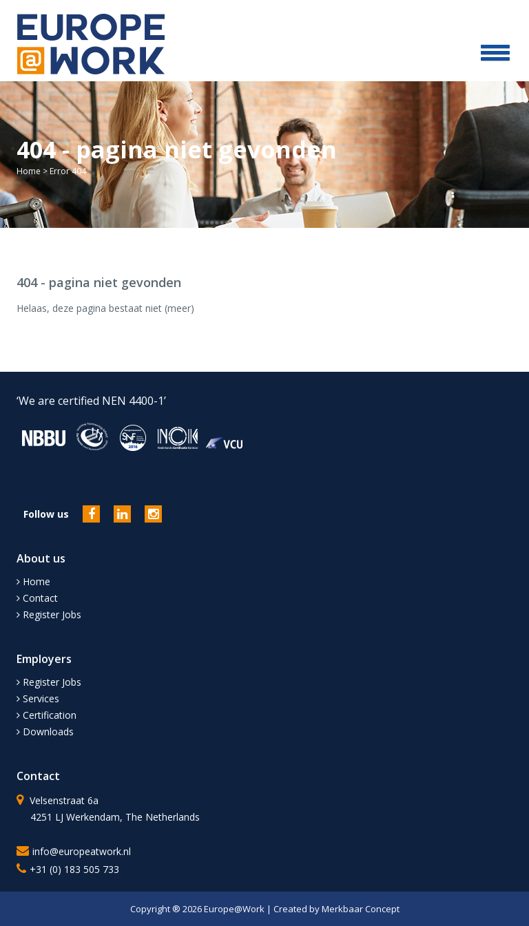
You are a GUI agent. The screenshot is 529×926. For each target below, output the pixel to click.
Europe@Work (235, 909)
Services (38, 698)
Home (29, 171)
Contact (37, 597)
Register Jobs (49, 614)
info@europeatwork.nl (81, 851)
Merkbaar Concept (361, 909)
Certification (46, 715)
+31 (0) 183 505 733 (74, 869)
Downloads (45, 731)
